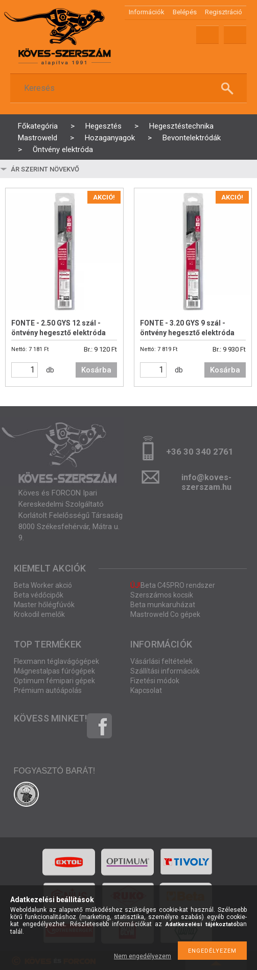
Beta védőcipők (38, 595)
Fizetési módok (154, 681)
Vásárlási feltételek (161, 661)
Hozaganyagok (110, 137)
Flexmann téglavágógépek (56, 661)
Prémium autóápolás (48, 690)
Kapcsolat (146, 690)
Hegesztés (103, 126)
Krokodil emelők (39, 614)
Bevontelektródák (191, 137)
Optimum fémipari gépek (54, 681)
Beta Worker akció (43, 585)
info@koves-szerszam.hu (206, 480)
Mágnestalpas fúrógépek (54, 671)
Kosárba (96, 370)
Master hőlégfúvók (44, 605)
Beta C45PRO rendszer (172, 585)
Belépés (185, 12)
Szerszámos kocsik (161, 595)
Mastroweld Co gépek (165, 614)
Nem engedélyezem (142, 956)
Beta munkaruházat (162, 605)
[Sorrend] (70, 169)
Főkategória (38, 126)
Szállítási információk (165, 671)
